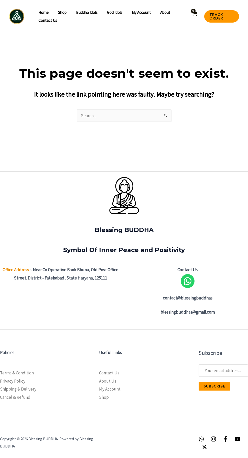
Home (43, 12)
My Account (110, 389)
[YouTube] (237, 439)
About (156, 12)
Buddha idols (82, 12)
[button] (220, 16)
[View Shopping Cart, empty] (192, 16)
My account (134, 12)
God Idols (109, 12)
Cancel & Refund (15, 397)
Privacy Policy (12, 381)
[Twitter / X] (204, 447)
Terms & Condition (17, 373)
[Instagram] (213, 439)
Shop (60, 12)
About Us (107, 381)
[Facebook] (225, 439)
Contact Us (47, 20)
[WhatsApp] (201, 439)
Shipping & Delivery (18, 389)
